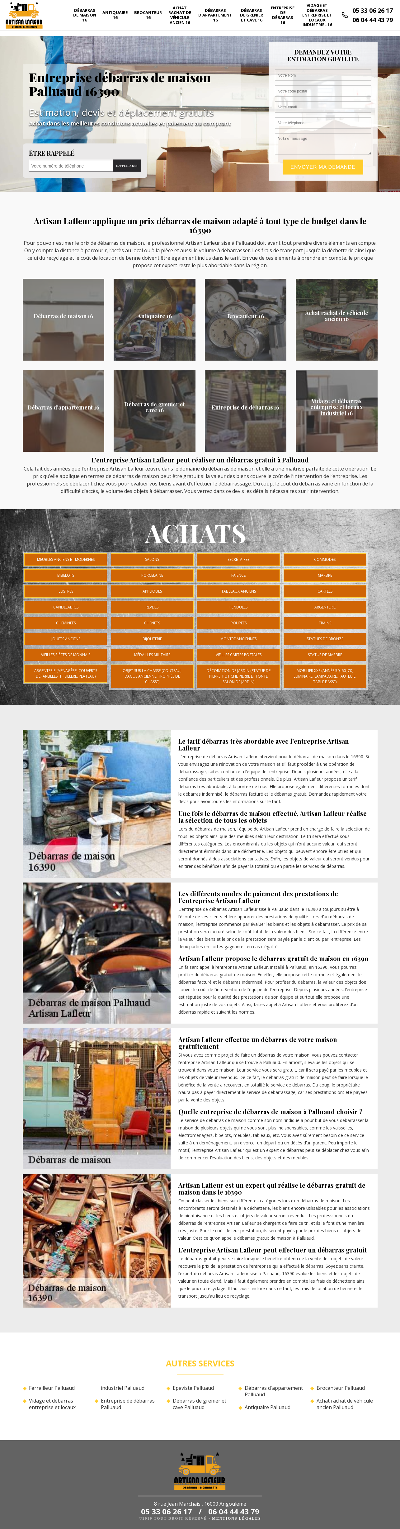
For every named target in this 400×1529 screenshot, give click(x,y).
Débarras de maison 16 (84, 15)
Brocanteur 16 (148, 15)
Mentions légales (236, 1518)
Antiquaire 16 (115, 15)
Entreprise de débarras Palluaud (128, 1404)
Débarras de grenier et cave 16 (251, 15)
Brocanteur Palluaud (341, 1388)
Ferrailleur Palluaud (52, 1388)
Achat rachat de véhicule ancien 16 (179, 15)
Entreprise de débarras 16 (282, 15)
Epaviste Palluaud (193, 1388)
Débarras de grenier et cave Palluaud (199, 1404)
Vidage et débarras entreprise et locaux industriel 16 (317, 14)
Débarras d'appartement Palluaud (274, 1391)
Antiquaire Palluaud (267, 1407)
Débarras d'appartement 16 (215, 15)
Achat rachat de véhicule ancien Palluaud (345, 1404)
